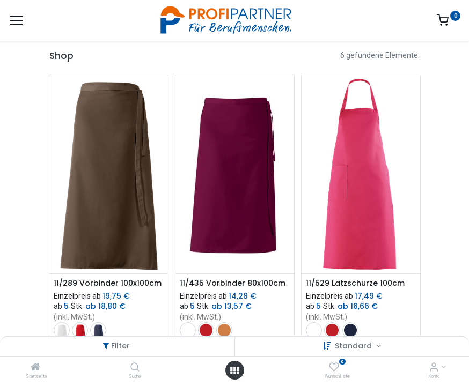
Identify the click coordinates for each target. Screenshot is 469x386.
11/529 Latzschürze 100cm (355, 283)
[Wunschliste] (334, 367)
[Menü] (16, 20)
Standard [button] (354, 345)
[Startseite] (35, 367)
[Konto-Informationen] (434, 367)
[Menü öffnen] (234, 370)
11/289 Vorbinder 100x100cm (108, 283)
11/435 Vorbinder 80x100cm (232, 283)
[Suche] (135, 367)
